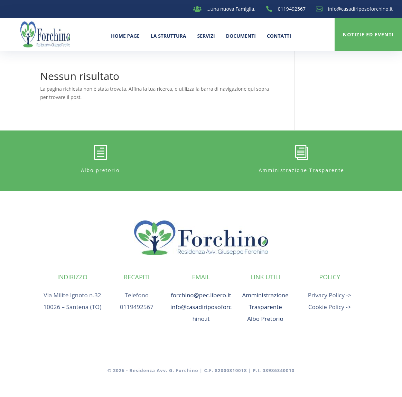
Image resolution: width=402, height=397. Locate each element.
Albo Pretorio (265, 319)
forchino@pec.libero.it (201, 295)
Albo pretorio (100, 170)
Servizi (206, 36)
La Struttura (168, 36)
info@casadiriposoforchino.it (360, 9)
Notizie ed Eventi (368, 34)
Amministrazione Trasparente (301, 170)
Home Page (125, 36)
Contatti (279, 36)
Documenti (241, 36)
